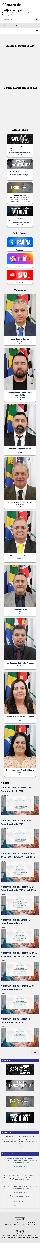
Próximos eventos (8, 1154)
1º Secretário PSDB (20, 452)
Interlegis (17, 1224)
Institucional (18, 26)
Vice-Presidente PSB (20, 398)
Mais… (35, 1053)
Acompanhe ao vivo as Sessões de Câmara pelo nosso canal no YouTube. (20, 222)
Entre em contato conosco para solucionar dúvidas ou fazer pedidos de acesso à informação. (20, 199)
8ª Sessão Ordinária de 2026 (20, 1167)
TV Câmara (20, 218)
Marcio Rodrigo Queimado (20, 449)
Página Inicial (6, 26)
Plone (33, 1224)
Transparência (30, 26)
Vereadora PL (20, 773)
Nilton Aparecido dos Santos (20, 502)
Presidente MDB (20, 342)
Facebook (20, 250)
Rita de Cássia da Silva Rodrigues (20, 770)
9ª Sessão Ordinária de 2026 (20, 1193)
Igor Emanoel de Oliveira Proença (20, 663)
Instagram (20, 266)
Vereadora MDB (20, 720)
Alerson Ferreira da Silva (20, 556)
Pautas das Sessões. (20, 1147)
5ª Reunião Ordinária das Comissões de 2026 (20, 1158)
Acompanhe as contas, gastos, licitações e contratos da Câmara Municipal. (20, 176)
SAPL (20, 147)
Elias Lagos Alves (20, 609)
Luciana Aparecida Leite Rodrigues (20, 717)
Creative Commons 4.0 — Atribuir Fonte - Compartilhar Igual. (20, 1237)
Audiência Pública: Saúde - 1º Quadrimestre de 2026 (20, 1175)
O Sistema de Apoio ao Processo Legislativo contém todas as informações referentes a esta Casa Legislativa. (20, 152)
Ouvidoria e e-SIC (20, 195)
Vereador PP (20, 559)
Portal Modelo (32, 1223)
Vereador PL (20, 612)
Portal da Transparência (20, 172)
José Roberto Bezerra (20, 339)
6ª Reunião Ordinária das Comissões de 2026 (20, 1184)
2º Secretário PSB (20, 505)
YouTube (19, 282)
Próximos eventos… (20, 1206)
